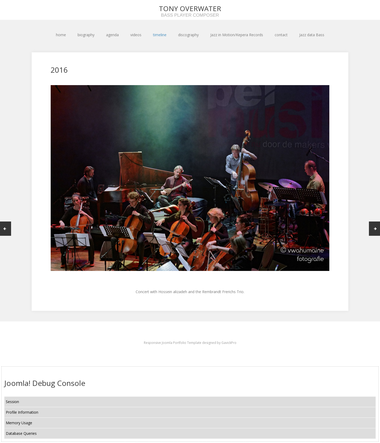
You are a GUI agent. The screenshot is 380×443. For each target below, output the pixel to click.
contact (281, 34)
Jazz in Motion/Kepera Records (236, 34)
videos (135, 34)
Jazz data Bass (311, 34)
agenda (112, 34)
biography (86, 34)
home (61, 34)
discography (188, 34)
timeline (160, 34)
